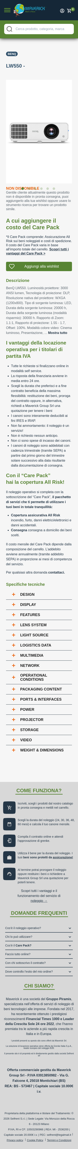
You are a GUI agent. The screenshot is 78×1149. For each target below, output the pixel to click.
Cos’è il (18, 945)
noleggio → (39, 901)
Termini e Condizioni (59, 1140)
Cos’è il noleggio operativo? (23, 928)
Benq (12, 54)
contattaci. (56, 572)
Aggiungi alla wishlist (41, 266)
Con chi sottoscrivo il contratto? (25, 963)
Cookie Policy (35, 1140)
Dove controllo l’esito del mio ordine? (29, 971)
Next (75, 129)
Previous (3, 129)
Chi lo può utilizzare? (18, 936)
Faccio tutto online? (17, 954)
